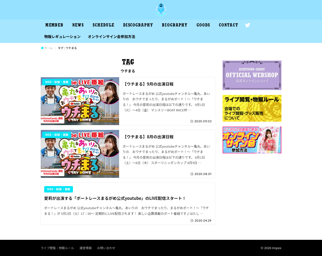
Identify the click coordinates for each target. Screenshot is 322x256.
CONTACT (228, 26)
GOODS (203, 26)
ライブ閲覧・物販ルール (57, 248)
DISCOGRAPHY (138, 26)
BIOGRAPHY (175, 26)
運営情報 (86, 248)
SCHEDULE (103, 26)
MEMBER (54, 26)
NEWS (78, 26)
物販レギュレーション (62, 36)
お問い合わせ (106, 248)
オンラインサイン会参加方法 (111, 36)
